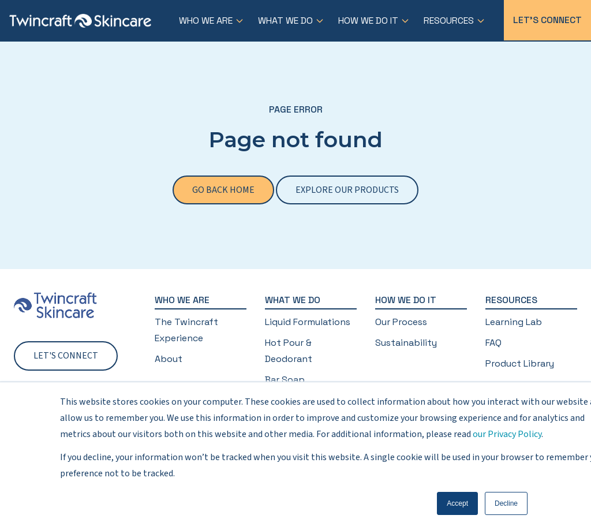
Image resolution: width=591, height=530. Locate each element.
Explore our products (347, 190)
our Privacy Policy (507, 434)
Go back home (223, 190)
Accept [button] (457, 503)
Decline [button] (506, 503)
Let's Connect (547, 20)
